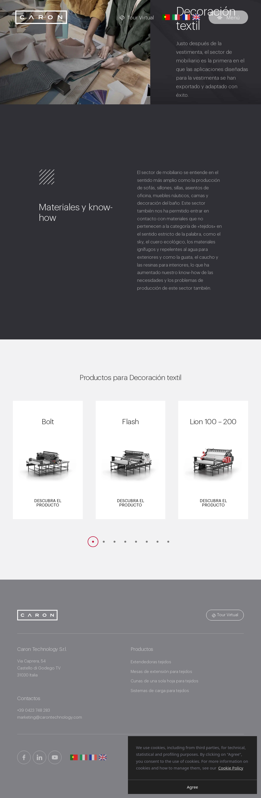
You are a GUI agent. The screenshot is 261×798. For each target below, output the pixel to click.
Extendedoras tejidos (151, 662)
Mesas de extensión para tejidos (161, 672)
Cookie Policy (230, 768)
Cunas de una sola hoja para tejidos (164, 681)
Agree (192, 787)
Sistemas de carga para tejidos (160, 691)
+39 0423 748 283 (33, 710)
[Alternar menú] (228, 17)
